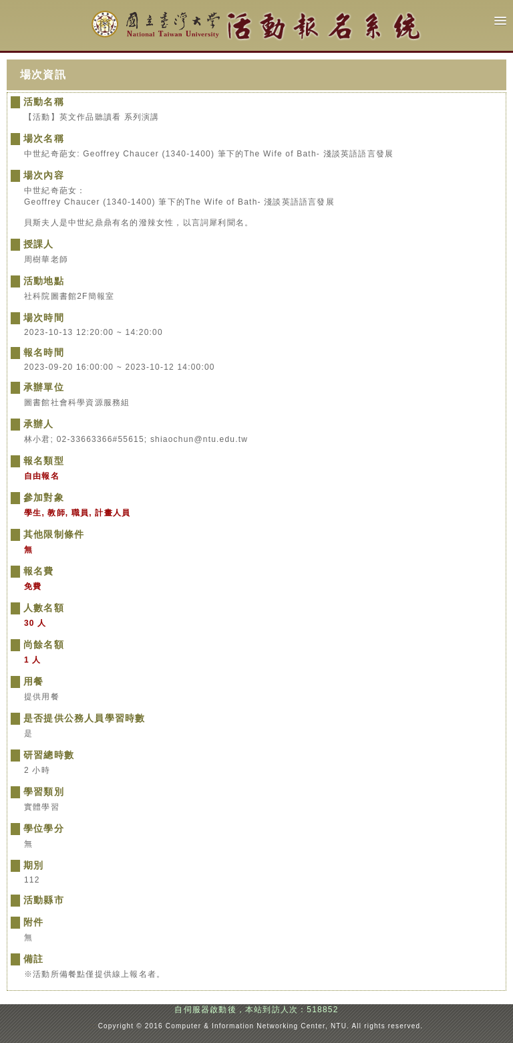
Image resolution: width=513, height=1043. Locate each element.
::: (94, 1026)
